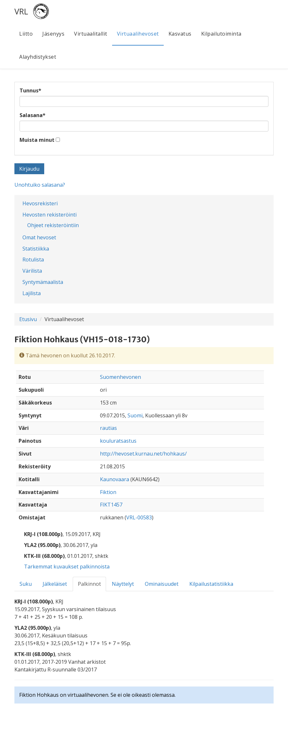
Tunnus (30, 90)
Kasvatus (180, 33)
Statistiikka (35, 248)
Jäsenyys (53, 33)
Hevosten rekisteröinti (49, 214)
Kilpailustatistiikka (211, 583)
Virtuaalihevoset (138, 33)
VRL (21, 11)
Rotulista (33, 259)
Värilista (32, 270)
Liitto (26, 33)
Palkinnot (89, 583)
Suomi (135, 415)
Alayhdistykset (37, 56)
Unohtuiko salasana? (39, 184)
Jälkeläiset (55, 583)
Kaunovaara (114, 479)
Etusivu (28, 319)
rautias (108, 427)
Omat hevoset (39, 237)
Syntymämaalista (42, 282)
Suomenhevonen (120, 376)
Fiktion (108, 492)
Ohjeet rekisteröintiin (53, 225)
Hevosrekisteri (40, 203)
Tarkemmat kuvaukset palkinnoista (67, 566)
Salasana (32, 115)
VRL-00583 (139, 517)
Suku (26, 583)
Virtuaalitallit (90, 33)
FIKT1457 (111, 504)
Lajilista (31, 293)
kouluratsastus (118, 440)
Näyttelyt (123, 583)
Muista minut (37, 139)
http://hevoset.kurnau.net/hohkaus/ (143, 453)
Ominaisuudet (161, 583)
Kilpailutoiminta (221, 33)
